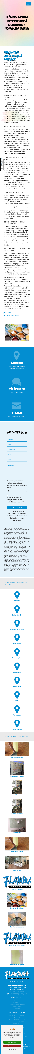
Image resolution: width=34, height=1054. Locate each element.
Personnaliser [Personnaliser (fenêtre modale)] (12, 1049)
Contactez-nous (11, 315)
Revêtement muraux (17, 1015)
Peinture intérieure (17, 1022)
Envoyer (19, 501)
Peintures (17, 1007)
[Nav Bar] (28, 3)
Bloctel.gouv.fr (17, 562)
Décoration (17, 1024)
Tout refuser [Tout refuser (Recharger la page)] (12, 1046)
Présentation (17, 1003)
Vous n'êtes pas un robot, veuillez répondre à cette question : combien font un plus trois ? (17, 478)
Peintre (17, 1017)
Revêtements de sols (17, 1005)
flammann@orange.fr (17, 994)
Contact (17, 1009)
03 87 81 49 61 (17, 992)
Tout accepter (12, 1042)
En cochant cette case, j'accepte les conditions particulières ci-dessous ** (15, 494)
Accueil (7, 312)
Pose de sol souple (17, 1020)
